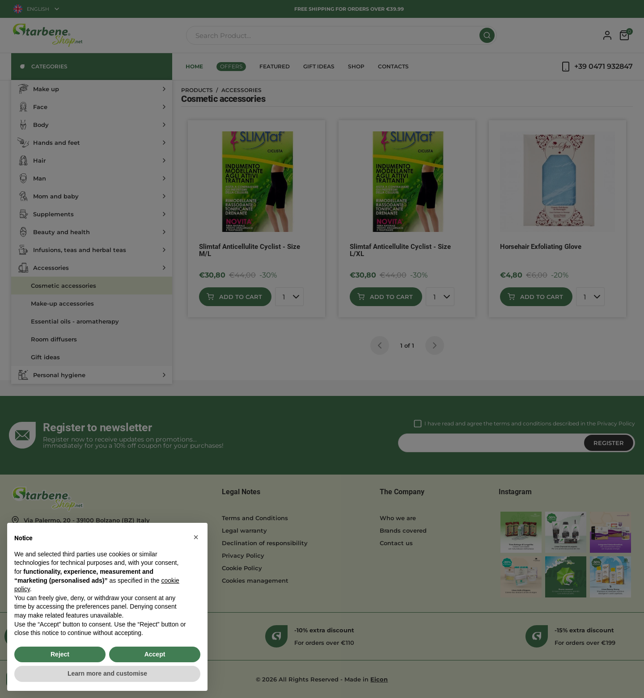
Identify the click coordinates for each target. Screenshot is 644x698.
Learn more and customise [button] (107, 673)
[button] (196, 537)
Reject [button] (60, 654)
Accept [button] (154, 654)
